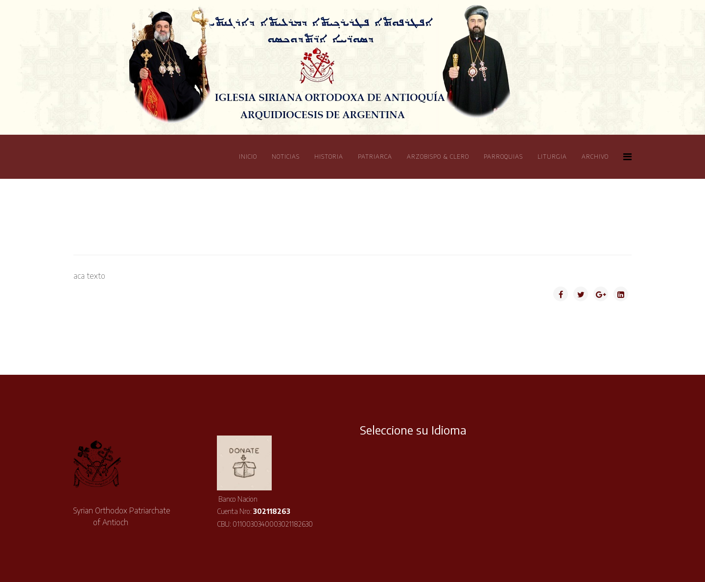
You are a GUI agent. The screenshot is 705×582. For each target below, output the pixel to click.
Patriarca (375, 156)
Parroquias (503, 156)
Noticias (286, 156)
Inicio (248, 156)
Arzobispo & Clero (438, 156)
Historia (328, 156)
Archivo (595, 156)
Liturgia (552, 156)
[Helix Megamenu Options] (627, 156)
